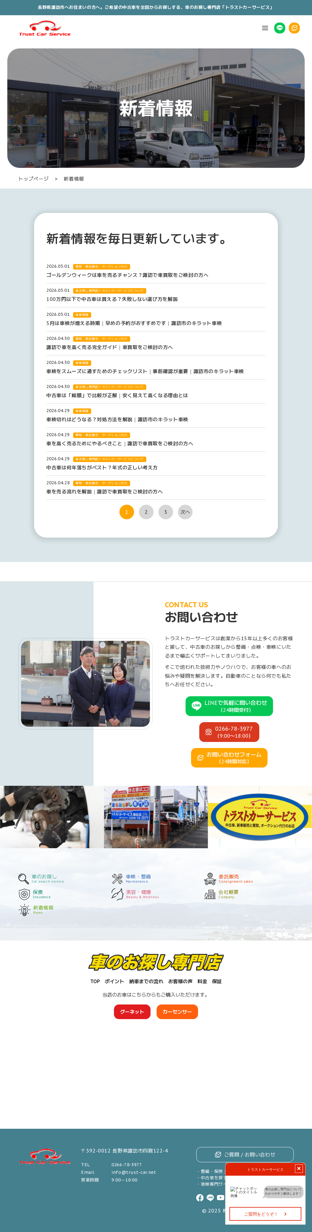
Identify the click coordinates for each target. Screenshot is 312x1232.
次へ (185, 512)
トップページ (33, 179)
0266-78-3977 (127, 1164)
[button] (265, 28)
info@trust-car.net (134, 1172)
